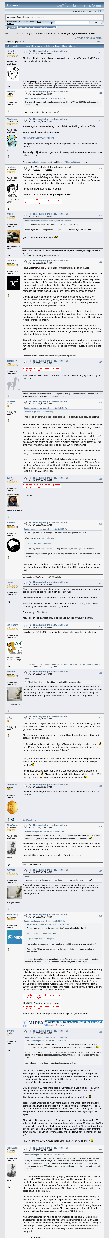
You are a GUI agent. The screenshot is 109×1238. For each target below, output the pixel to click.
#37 (100, 871)
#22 (100, 93)
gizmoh (11, 51)
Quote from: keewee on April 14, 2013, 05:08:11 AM (44, 921)
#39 (100, 1032)
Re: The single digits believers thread (48, 51)
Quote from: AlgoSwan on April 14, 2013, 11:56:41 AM (45, 1037)
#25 (100, 215)
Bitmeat (11, 401)
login (32, 17)
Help (21, 27)
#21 (100, 52)
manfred (11, 671)
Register (44, 27)
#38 (100, 916)
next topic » (97, 38)
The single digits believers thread (77, 33)
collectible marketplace (41, 162)
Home (13, 27)
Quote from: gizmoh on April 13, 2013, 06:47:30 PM (44, 98)
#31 (100, 583)
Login (35, 27)
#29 (100, 479)
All (23, 41)
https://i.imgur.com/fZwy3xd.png (38, 138)
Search (28, 27)
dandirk (11, 91)
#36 (100, 826)
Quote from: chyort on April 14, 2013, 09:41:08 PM (44, 1155)
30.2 (39, 22)
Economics (37, 33)
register (40, 17)
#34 (100, 718)
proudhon (12, 360)
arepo (10, 214)
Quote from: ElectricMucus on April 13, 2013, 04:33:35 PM (47, 221)
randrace (11, 167)
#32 (100, 626)
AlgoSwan (12, 825)
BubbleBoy (13, 914)
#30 (100, 524)
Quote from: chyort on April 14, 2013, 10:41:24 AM (44, 832)
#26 (100, 262)
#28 (100, 403)
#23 (100, 120)
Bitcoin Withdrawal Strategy (70, 162)
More (52, 27)
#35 (100, 786)
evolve (10, 478)
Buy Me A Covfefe (29, 820)
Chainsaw (12, 119)
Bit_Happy (12, 625)
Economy (25, 33)
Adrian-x (11, 260)
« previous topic (83, 38)
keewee (11, 522)
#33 (100, 673)
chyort (10, 716)
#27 (100, 362)
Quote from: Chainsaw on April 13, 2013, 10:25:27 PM (45, 529)
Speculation (51, 33)
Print (99, 41)
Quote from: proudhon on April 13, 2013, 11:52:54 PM (45, 408)
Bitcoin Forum (12, 33)
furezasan (12, 784)
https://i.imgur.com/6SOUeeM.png (39, 412)
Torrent (11, 24)
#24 (100, 169)
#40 (100, 1149)
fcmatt (10, 582)
